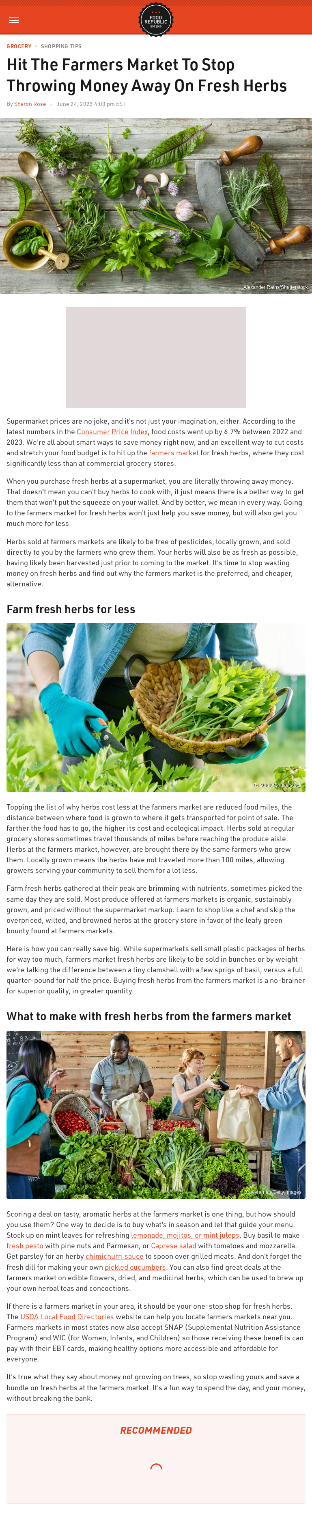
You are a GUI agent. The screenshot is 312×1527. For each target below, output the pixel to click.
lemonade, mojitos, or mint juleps (185, 1234)
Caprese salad (173, 1245)
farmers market (174, 452)
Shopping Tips (61, 46)
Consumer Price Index (112, 431)
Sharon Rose (30, 103)
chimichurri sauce (115, 1255)
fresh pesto (24, 1245)
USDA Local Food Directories (67, 1316)
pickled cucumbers (135, 1266)
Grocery (18, 46)
